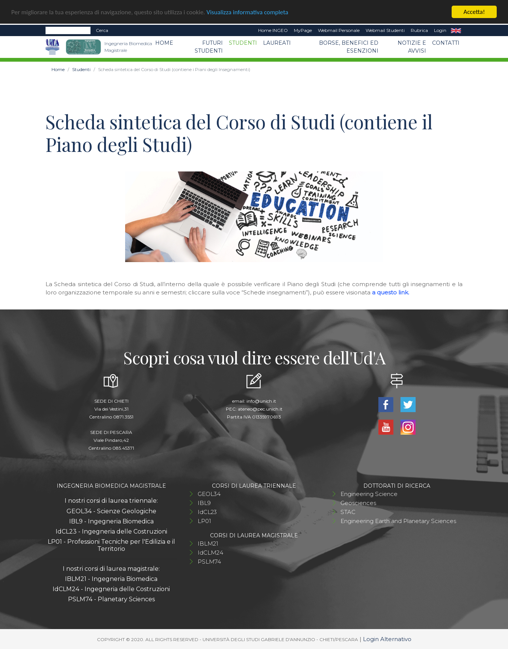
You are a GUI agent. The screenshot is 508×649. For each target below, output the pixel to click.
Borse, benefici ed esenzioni (348, 46)
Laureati (277, 42)
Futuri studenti (209, 46)
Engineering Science (369, 493)
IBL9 (204, 502)
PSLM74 (209, 561)
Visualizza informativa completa (248, 12)
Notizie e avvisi (412, 46)
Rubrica (419, 30)
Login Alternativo (387, 639)
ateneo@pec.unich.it (260, 409)
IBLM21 (208, 543)
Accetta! (474, 12)
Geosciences (358, 502)
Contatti (446, 42)
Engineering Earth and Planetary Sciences (398, 521)
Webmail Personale (339, 30)
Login (440, 30)
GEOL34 (209, 493)
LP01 (204, 521)
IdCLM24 (210, 552)
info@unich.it (261, 401)
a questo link (390, 292)
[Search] (68, 30)
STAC (347, 512)
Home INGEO (273, 30)
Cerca (102, 30)
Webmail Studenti (385, 30)
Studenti (243, 42)
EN (456, 30)
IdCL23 (207, 512)
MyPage (303, 30)
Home (164, 42)
